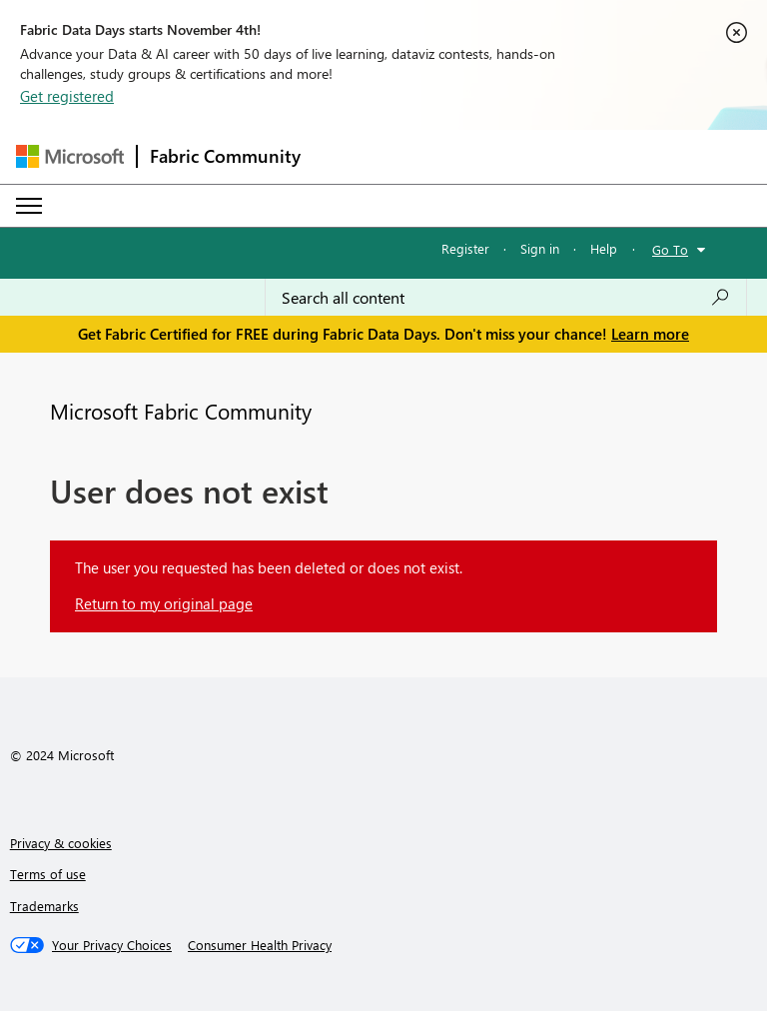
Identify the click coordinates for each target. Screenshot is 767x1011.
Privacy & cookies (61, 842)
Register (465, 248)
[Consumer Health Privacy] (260, 945)
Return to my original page (164, 603)
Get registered (67, 96)
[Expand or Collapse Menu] (29, 206)
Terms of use (48, 873)
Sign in (539, 248)
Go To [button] (670, 249)
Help (603, 248)
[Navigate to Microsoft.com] (70, 156)
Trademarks (44, 905)
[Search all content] (506, 298)
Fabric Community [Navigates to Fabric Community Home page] (225, 156)
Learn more (650, 334)
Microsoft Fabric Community (181, 411)
